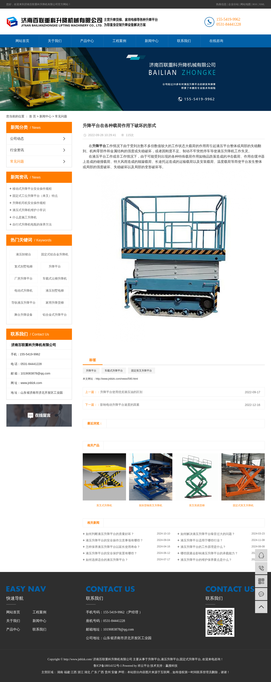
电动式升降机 (23, 290)
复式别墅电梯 (23, 266)
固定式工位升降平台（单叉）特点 (35, 195)
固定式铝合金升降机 (54, 254)
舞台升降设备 (23, 314)
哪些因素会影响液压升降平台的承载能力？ (209, 553)
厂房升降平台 (23, 278)
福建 (67, 672)
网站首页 (22, 41)
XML (262, 4)
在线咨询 (216, 41)
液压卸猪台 (23, 254)
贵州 (108, 672)
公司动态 (17, 138)
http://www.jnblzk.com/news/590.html (117, 378)
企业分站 (233, 4)
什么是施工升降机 (24, 217)
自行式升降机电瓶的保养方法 (32, 224)
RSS (255, 4)
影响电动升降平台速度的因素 (119, 404)
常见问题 (61, 116)
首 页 (32, 116)
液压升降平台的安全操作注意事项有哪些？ (114, 540)
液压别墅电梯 (55, 290)
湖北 (87, 672)
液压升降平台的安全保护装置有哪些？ (111, 553)
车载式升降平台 (114, 370)
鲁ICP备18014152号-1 (107, 665)
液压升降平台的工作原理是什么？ (203, 546)
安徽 (114, 672)
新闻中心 (152, 41)
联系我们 (184, 41)
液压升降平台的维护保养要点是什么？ (206, 559)
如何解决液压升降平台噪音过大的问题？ (208, 534)
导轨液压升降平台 (23, 302)
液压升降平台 (170, 659)
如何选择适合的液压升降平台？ (107, 559)
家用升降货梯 (55, 302)
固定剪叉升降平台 (141, 370)
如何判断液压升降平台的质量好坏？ (110, 534)
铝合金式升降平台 (55, 314)
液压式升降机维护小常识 (29, 210)
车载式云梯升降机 (55, 278)
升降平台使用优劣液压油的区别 (121, 392)
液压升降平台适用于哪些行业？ (202, 540)
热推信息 (221, 4)
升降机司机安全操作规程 (29, 203)
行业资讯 (17, 150)
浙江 (81, 672)
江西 (74, 672)
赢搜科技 (171, 665)
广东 (94, 672)
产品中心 (87, 41)
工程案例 (119, 41)
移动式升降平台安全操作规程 (32, 188)
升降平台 (55, 266)
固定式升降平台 (190, 659)
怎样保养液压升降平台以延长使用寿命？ (113, 546)
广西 (101, 672)
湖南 (60, 672)
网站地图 (245, 4)
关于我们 (55, 41)
